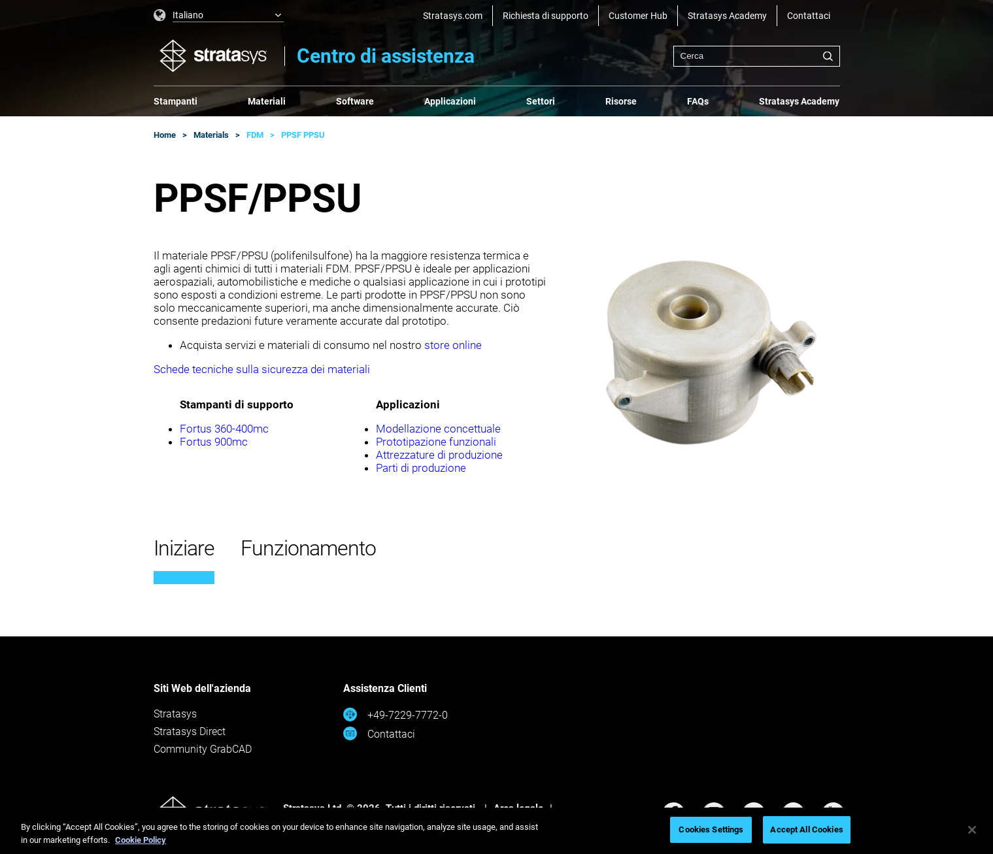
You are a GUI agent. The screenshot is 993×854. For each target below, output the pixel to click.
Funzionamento (308, 548)
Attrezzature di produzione (439, 454)
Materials (211, 135)
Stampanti (175, 101)
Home (165, 135)
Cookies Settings (711, 829)
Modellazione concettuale (438, 428)
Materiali (267, 101)
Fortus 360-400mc (224, 428)
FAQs (698, 101)
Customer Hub (638, 15)
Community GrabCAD (203, 749)
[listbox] (219, 15)
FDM (254, 135)
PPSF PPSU (303, 135)
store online (453, 345)
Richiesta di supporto (545, 15)
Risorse (621, 101)
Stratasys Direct (190, 731)
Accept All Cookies (806, 829)
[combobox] (756, 56)
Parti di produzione (421, 467)
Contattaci (808, 15)
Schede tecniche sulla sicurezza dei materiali (262, 369)
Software (355, 101)
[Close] (972, 829)
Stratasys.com (452, 15)
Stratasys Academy (727, 15)
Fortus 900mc (214, 441)
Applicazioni (450, 101)
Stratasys (175, 714)
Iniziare (184, 548)
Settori (540, 101)
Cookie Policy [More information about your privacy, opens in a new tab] (140, 840)
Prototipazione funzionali (436, 441)
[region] (496, 831)
